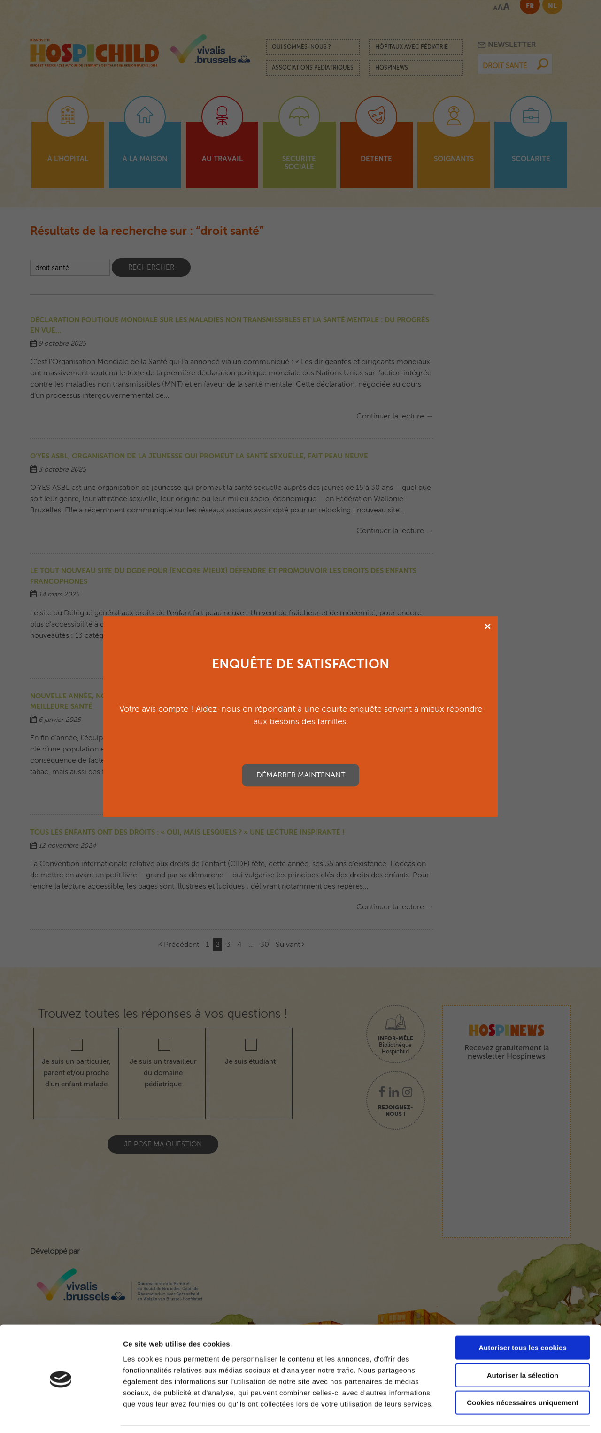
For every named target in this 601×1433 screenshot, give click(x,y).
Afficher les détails (517, 1414)
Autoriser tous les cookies (522, 1318)
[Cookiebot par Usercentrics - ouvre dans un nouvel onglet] (61, 1415)
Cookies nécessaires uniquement (522, 1373)
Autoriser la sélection (523, 1346)
